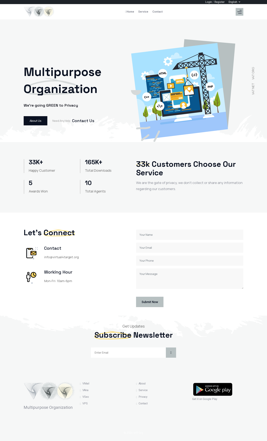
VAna (85, 390)
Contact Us (83, 120)
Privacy (143, 396)
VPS (85, 403)
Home (129, 11)
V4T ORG (253, 73)
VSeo (85, 396)
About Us (35, 121)
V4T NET (253, 89)
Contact (157, 11)
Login (208, 2)
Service (143, 11)
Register (219, 2)
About (142, 383)
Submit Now (150, 302)
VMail (85, 383)
